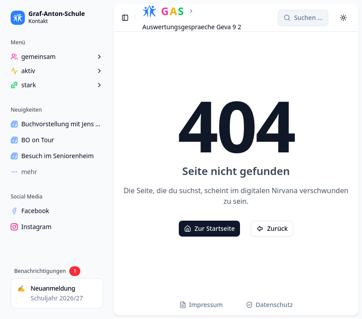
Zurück (271, 228)
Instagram (31, 226)
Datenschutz (269, 304)
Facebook (30, 210)
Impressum (201, 304)
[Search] (303, 18)
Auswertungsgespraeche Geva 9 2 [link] (191, 27)
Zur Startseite (209, 228)
